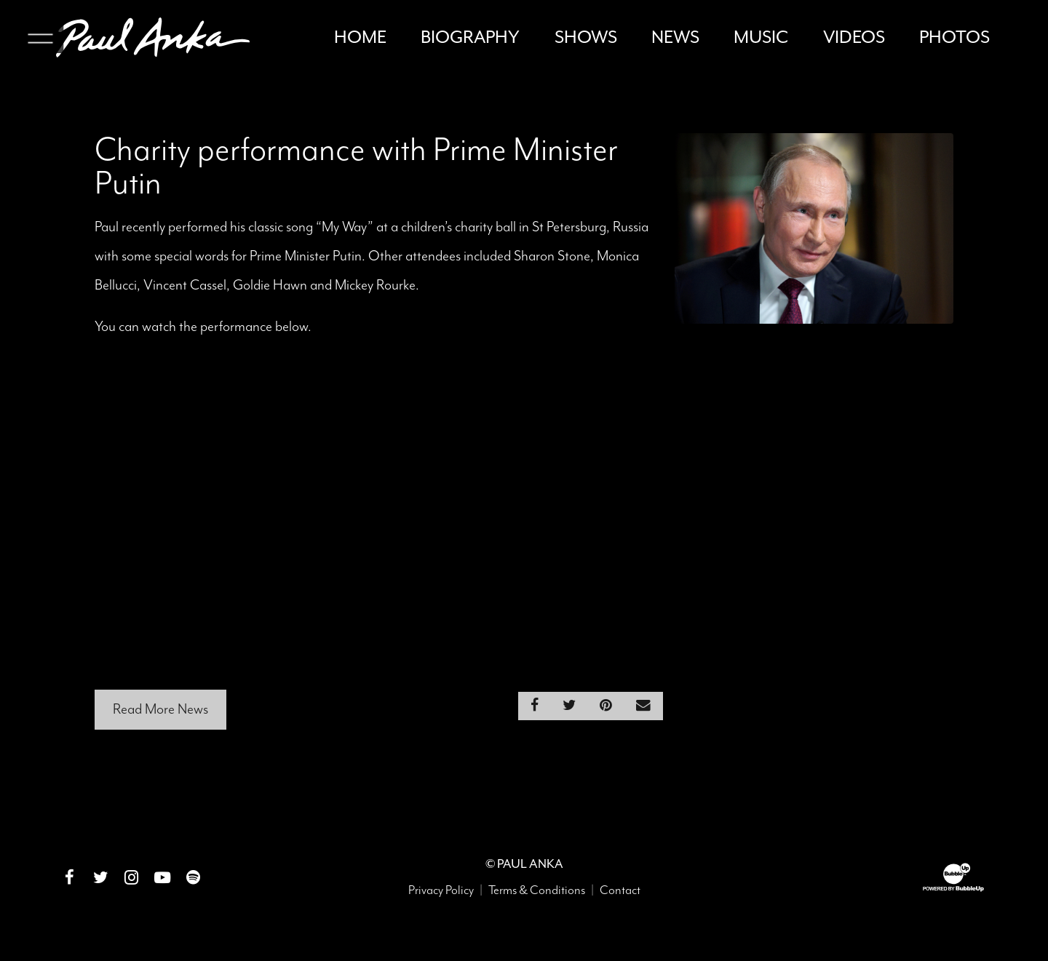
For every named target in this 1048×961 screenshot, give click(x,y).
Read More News (160, 715)
